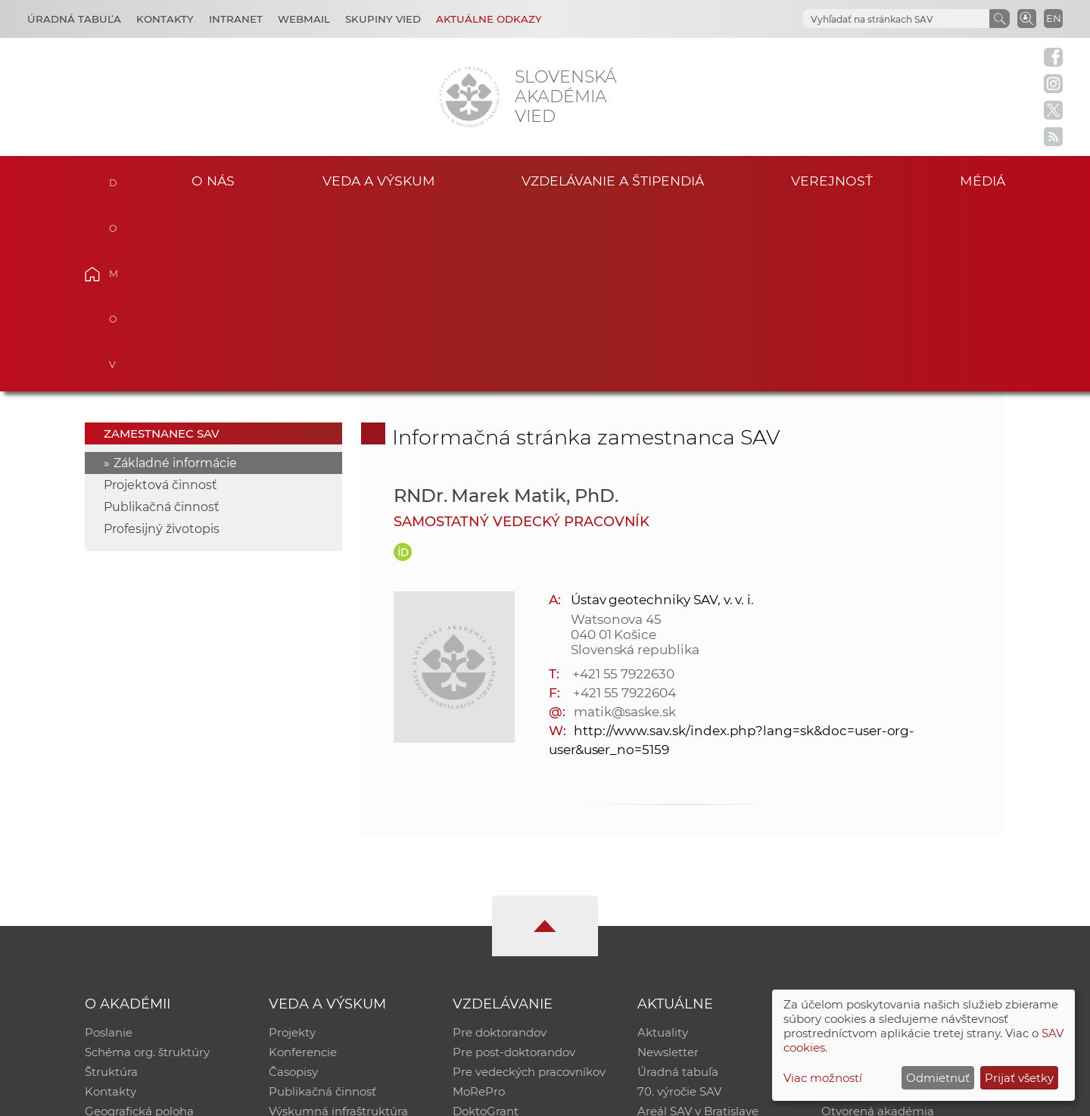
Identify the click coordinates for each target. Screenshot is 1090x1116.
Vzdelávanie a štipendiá (613, 181)
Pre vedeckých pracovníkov (529, 886)
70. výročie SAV (679, 906)
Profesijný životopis (162, 343)
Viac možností (822, 1078)
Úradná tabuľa (677, 886)
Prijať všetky (1019, 1078)
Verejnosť (832, 181)
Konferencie (303, 866)
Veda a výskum (378, 181)
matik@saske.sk (625, 526)
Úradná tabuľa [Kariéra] (74, 19)
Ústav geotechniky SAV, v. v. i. (662, 414)
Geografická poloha (139, 925)
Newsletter (668, 866)
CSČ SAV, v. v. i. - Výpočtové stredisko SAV (310, 1097)
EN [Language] (1053, 18)
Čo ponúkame (677, 945)
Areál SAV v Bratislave (697, 925)
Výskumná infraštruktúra (338, 925)
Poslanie (108, 847)
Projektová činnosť (160, 299)
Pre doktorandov (500, 847)
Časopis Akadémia (873, 906)
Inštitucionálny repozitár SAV (902, 847)
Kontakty (165, 19)
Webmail (304, 19)
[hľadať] (895, 19)
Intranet (236, 19)
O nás (213, 181)
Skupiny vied (383, 19)
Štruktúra (111, 886)
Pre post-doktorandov (514, 866)
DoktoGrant (486, 925)
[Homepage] (469, 97)
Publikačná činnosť (162, 321)
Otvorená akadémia (877, 925)
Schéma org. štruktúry (147, 866)
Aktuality (662, 847)
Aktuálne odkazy (489, 19)
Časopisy (293, 886)
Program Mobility (501, 945)
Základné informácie (175, 277)
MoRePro (479, 906)
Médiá (982, 181)
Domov (115, 178)
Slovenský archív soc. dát (890, 866)
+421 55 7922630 (623, 488)
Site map (768, 1097)
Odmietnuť (938, 1078)
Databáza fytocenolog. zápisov (906, 886)
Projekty (292, 847)
